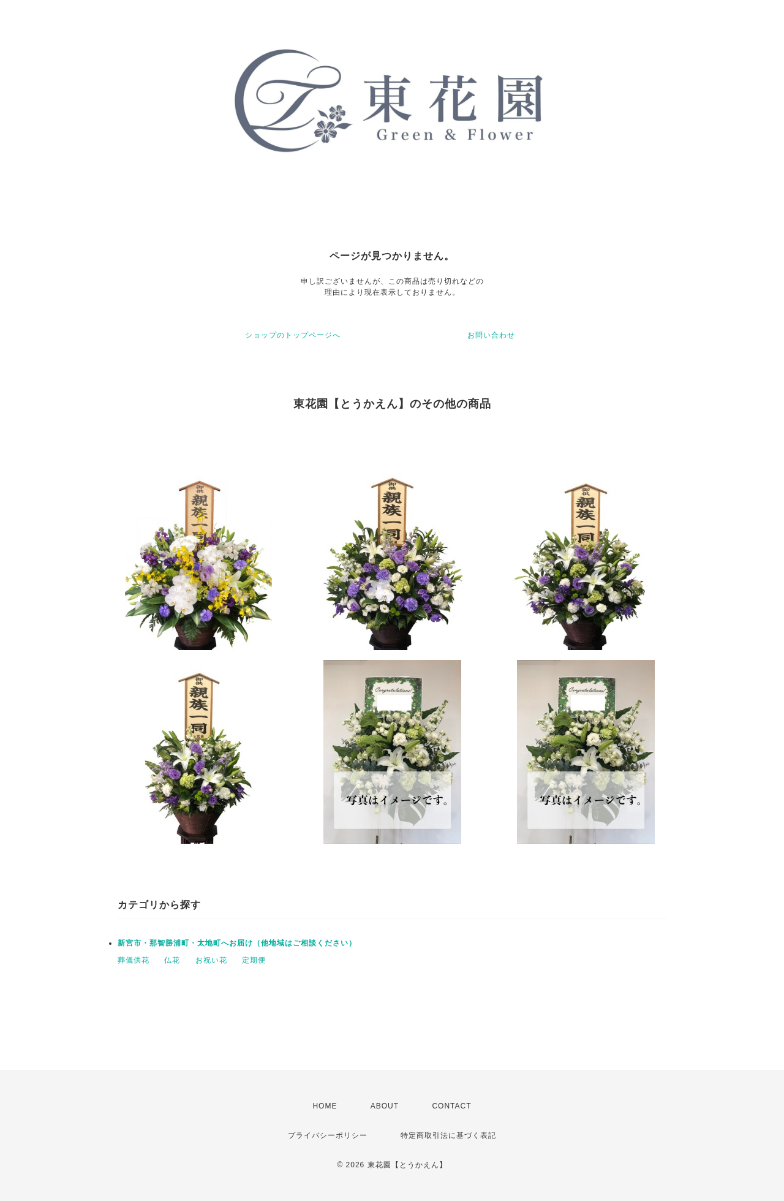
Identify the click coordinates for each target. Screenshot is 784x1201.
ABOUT (385, 1106)
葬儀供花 (133, 960)
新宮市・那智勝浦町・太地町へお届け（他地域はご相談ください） (237, 943)
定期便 (254, 960)
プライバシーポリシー (328, 1135)
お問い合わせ (491, 335)
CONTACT (451, 1106)
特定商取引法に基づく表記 (448, 1135)
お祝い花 (211, 960)
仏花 (172, 960)
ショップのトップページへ (293, 335)
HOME (324, 1106)
